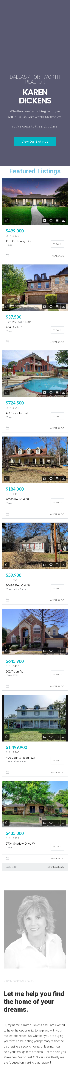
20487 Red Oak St (18, 585)
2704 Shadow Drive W (20, 843)
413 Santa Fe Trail (17, 413)
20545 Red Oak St (17, 499)
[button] (35, 141)
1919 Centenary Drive (19, 241)
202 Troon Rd (14, 671)
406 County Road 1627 (20, 757)
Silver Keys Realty (55, 866)
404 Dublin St (15, 327)
